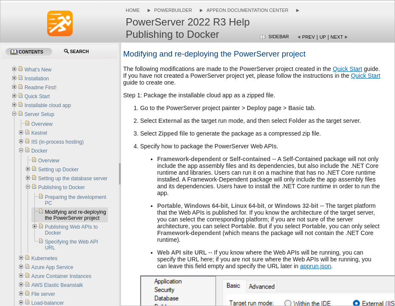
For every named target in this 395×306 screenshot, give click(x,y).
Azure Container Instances (61, 276)
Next (336, 37)
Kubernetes (44, 258)
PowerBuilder (173, 10)
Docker (39, 151)
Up (322, 37)
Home (133, 10)
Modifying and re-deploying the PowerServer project (75, 215)
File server (43, 294)
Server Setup (39, 114)
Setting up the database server (72, 178)
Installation (37, 79)
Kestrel (39, 133)
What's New (38, 70)
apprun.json (315, 266)
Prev (308, 37)
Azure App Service (52, 267)
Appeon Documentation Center (247, 10)
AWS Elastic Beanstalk (57, 285)
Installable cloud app (48, 105)
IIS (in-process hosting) (57, 142)
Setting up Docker (58, 170)
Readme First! (40, 88)
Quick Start (347, 68)
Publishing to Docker (61, 187)
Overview (42, 124)
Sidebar (278, 36)
